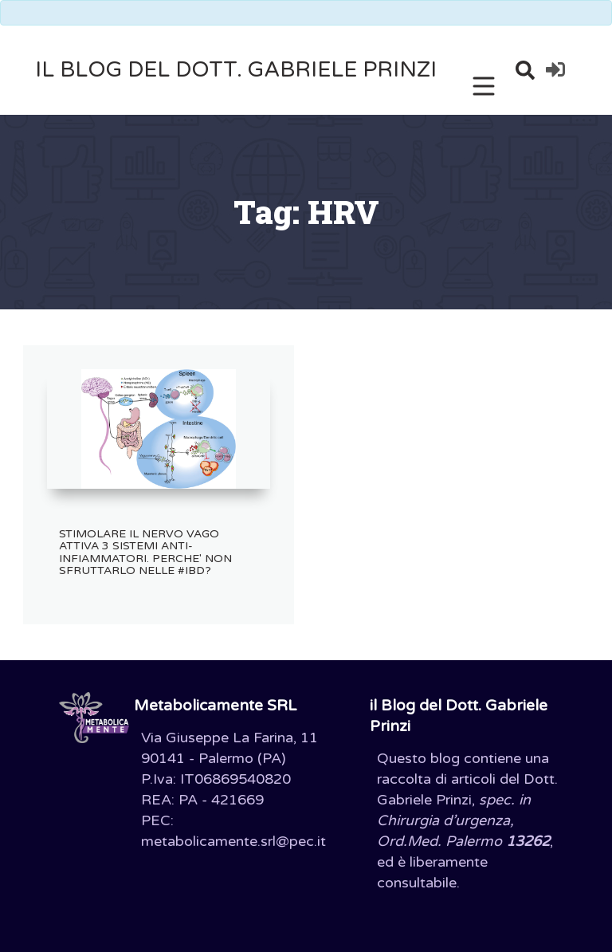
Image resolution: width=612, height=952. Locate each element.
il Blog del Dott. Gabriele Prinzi (236, 70)
